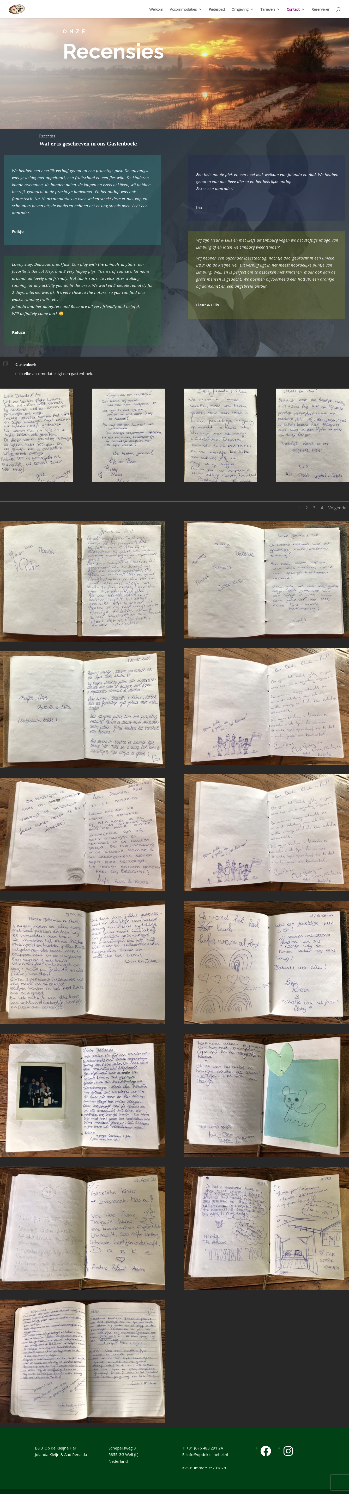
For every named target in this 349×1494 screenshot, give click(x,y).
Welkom (156, 9)
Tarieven (267, 9)
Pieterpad (217, 9)
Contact (293, 9)
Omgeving (239, 9)
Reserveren (320, 9)
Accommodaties (183, 9)
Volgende (337, 508)
